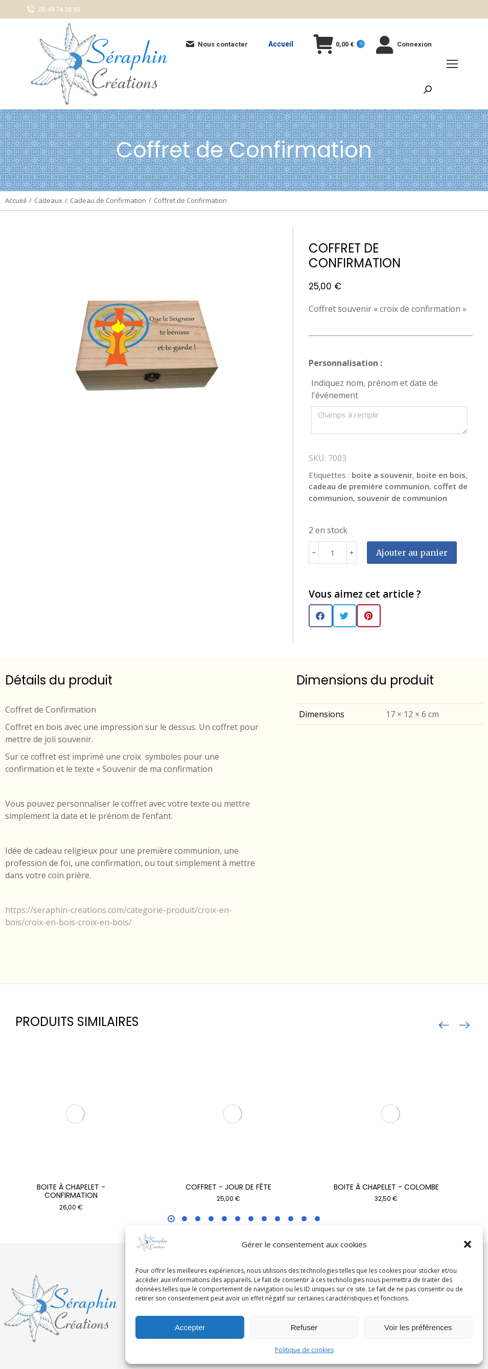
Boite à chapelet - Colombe (386, 1187)
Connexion (403, 44)
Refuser (304, 1327)
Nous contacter (216, 44)
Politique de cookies (304, 1349)
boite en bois (441, 475)
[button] (467, 1244)
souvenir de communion (402, 498)
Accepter (190, 1327)
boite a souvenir (382, 475)
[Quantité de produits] (332, 552)
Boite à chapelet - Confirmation (71, 1191)
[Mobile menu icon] (452, 64)
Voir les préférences (418, 1327)
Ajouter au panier (412, 552)
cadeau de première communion (369, 486)
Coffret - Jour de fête (228, 1187)
